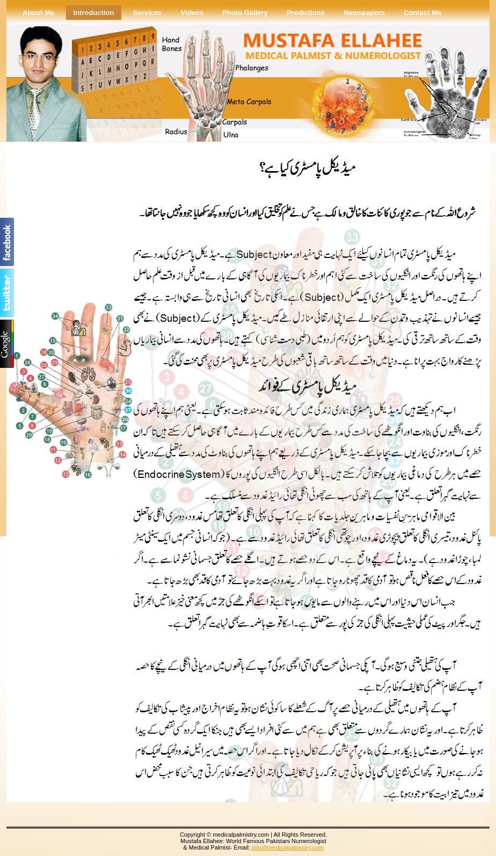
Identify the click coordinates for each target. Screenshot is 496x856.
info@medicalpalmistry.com (287, 847)
